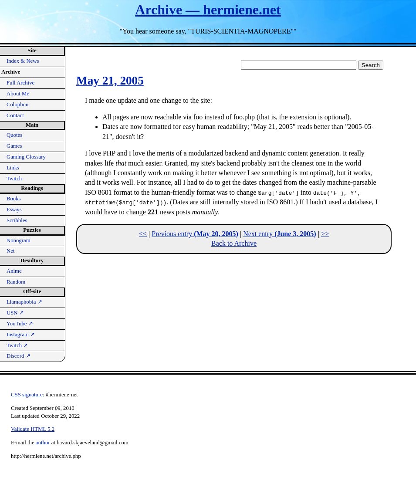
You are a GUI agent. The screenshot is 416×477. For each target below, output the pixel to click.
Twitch (14, 179)
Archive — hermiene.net (208, 9)
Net (10, 251)
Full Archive (20, 83)
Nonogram (18, 240)
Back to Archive (234, 243)
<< (143, 233)
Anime (14, 271)
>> (325, 233)
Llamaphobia (24, 302)
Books (14, 199)
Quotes (14, 135)
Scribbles (17, 220)
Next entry (279, 233)
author (43, 443)
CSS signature (27, 395)
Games (14, 146)
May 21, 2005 (110, 80)
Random (16, 282)
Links (13, 168)
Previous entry (195, 233)
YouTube (20, 324)
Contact (15, 115)
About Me (18, 94)
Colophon (17, 104)
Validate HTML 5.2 (32, 429)
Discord (18, 356)
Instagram (21, 335)
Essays (14, 209)
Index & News (23, 61)
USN (15, 313)
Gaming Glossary (26, 157)
